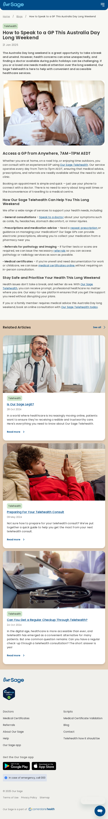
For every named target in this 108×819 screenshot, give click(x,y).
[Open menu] (102, 4)
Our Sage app (12, 745)
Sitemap (45, 797)
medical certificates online (56, 265)
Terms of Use (11, 797)
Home (6, 16)
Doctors (8, 711)
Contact (69, 732)
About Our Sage (13, 732)
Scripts (68, 711)
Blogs (19, 16)
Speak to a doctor (51, 217)
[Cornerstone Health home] (41, 809)
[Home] (15, 4)
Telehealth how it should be (81, 738)
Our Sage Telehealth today (79, 307)
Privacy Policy (29, 797)
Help (6, 738)
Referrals (9, 725)
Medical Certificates (16, 718)
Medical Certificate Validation (82, 718)
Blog (66, 725)
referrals (59, 251)
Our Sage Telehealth (74, 165)
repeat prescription (84, 228)
